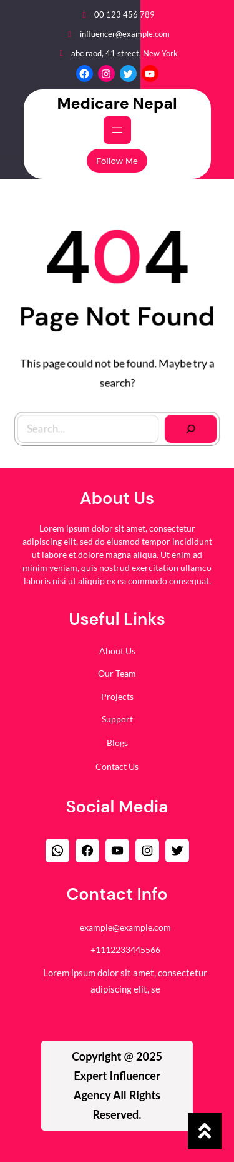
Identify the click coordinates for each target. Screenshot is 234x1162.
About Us (117, 647)
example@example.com (125, 924)
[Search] (188, 425)
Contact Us (117, 763)
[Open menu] (117, 130)
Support (117, 716)
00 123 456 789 (124, 14)
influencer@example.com (125, 34)
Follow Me (117, 161)
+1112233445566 (125, 946)
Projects (117, 693)
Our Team (117, 670)
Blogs (117, 739)
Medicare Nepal (117, 103)
